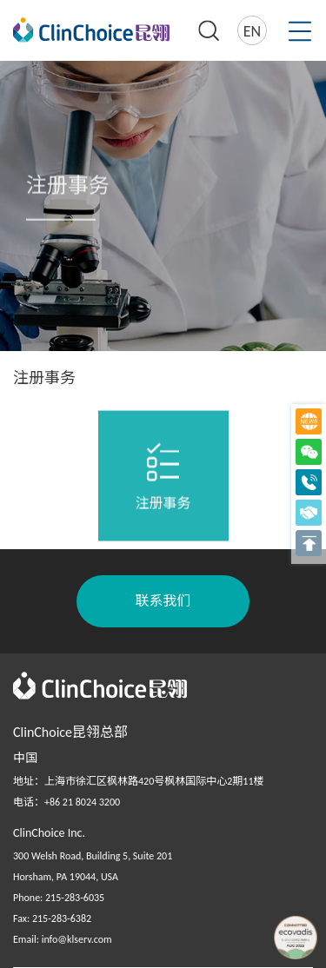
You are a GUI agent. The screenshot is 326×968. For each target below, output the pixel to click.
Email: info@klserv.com (62, 939)
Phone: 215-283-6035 (58, 898)
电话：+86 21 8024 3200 (66, 802)
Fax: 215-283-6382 (52, 918)
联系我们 (162, 601)
